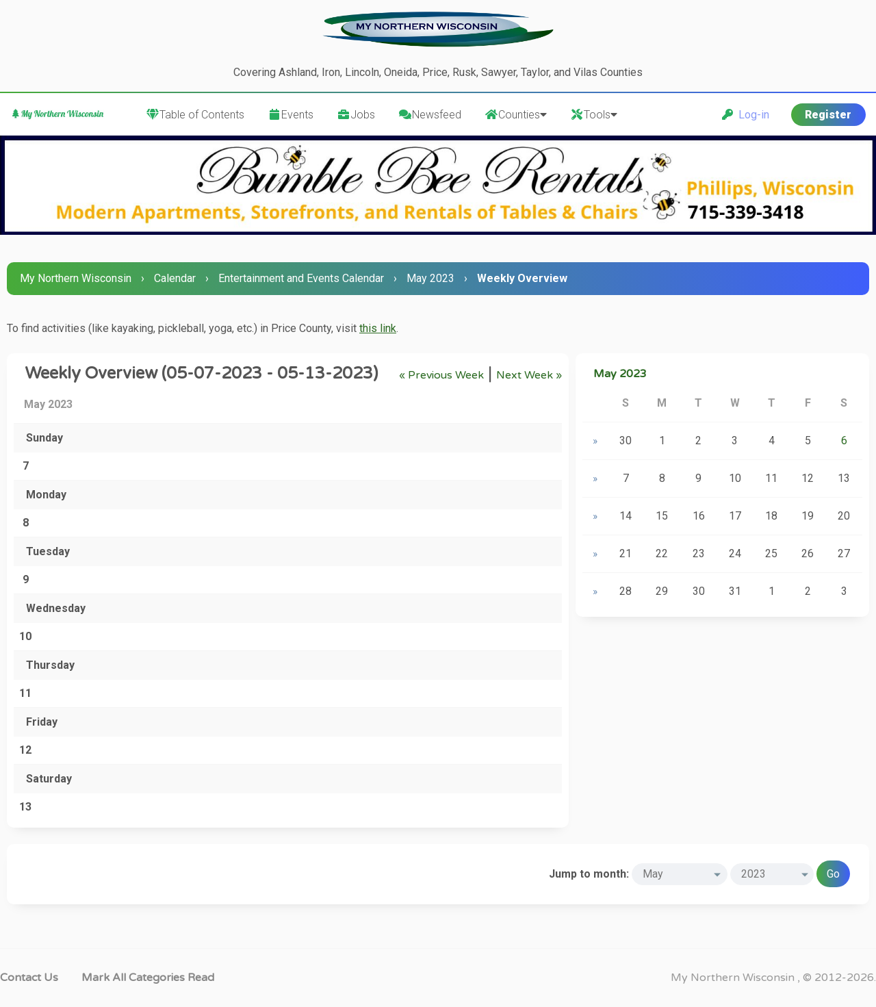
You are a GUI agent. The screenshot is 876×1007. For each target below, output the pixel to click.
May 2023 (430, 278)
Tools (593, 114)
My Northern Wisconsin (75, 278)
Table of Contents (195, 114)
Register (828, 114)
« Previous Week (441, 375)
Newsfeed (429, 114)
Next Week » (529, 375)
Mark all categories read (147, 977)
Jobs (356, 114)
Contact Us (29, 977)
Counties (516, 114)
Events (290, 114)
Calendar (175, 278)
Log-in (745, 114)
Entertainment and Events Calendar (301, 278)
